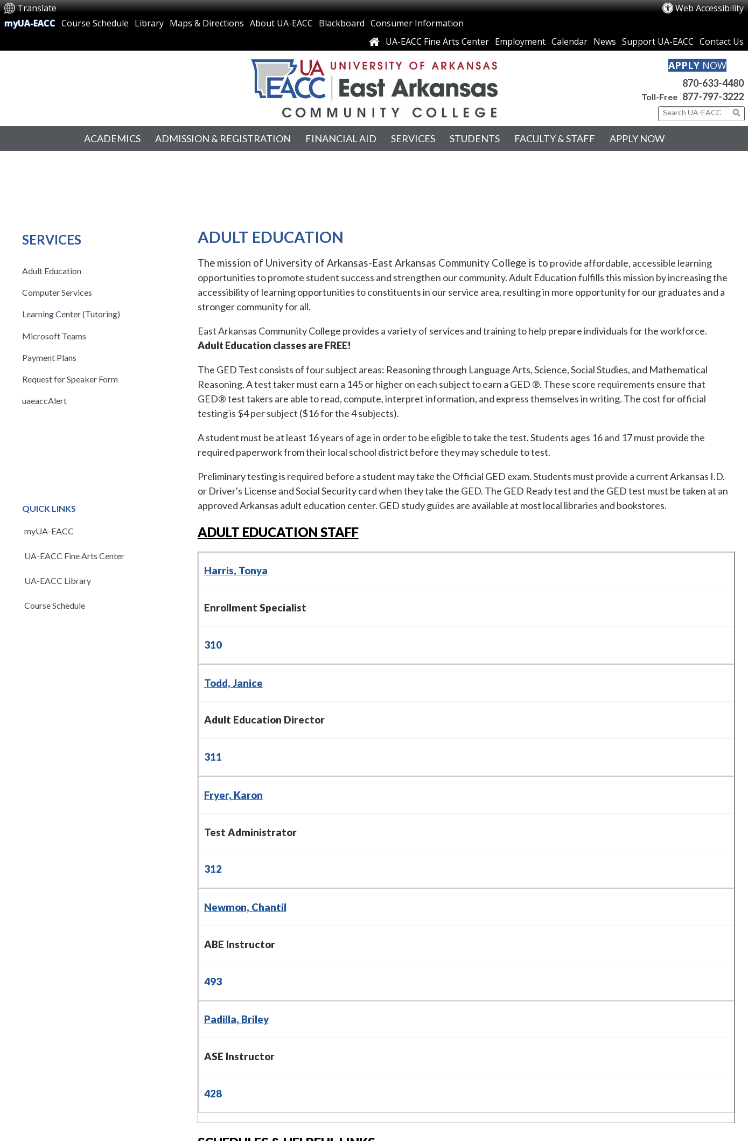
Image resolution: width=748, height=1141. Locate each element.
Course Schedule (95, 23)
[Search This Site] (696, 113)
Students (475, 138)
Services (413, 138)
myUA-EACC (29, 23)
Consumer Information (417, 23)
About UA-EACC (281, 23)
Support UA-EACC (658, 41)
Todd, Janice (233, 683)
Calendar (569, 41)
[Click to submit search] (737, 113)
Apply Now (637, 138)
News (604, 41)
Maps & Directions (207, 23)
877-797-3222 (713, 96)
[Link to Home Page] (374, 41)
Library (149, 23)
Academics (112, 138)
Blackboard (342, 23)
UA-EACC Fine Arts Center (437, 41)
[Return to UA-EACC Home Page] (374, 88)
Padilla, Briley (236, 1019)
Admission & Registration (223, 138)
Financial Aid (340, 138)
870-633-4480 (713, 83)
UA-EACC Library (57, 580)
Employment (520, 41)
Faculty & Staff (554, 138)
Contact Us (722, 41)
